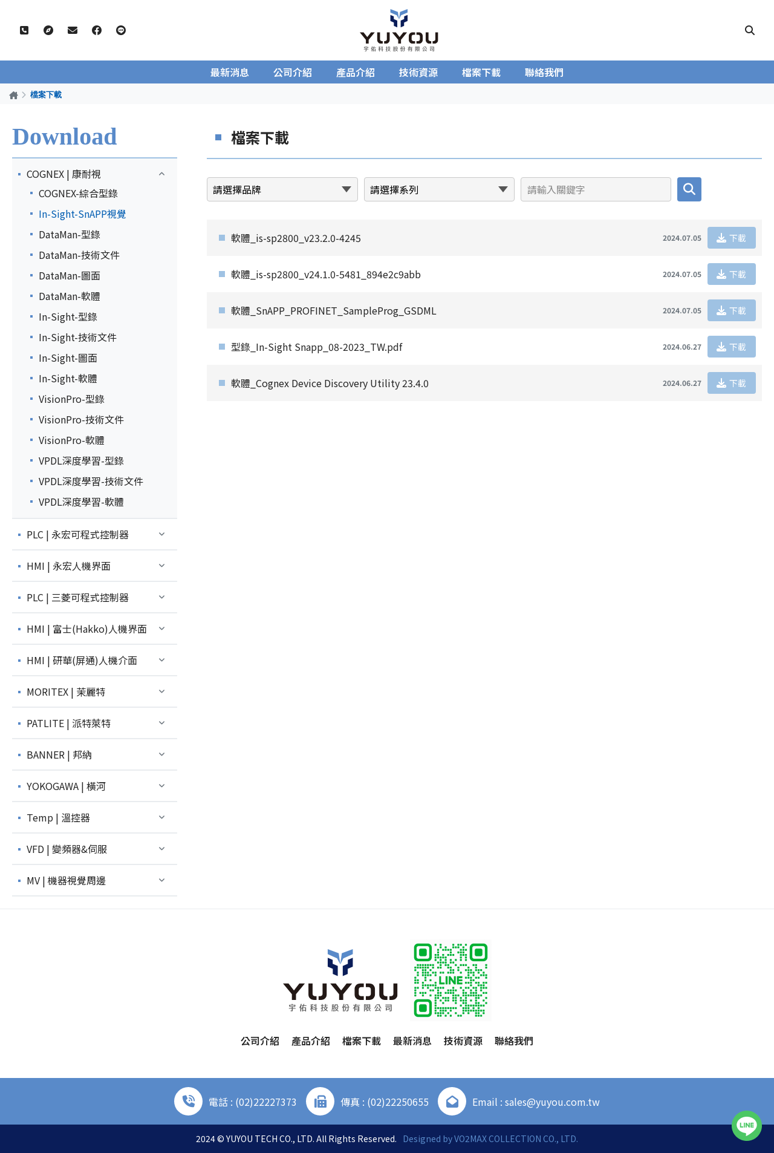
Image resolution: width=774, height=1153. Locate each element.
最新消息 (229, 72)
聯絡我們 (544, 72)
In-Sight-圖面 (68, 357)
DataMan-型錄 (69, 234)
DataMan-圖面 (69, 275)
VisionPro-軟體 (72, 440)
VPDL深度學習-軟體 (81, 501)
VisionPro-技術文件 (81, 419)
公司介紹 (292, 72)
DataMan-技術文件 (79, 254)
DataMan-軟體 (69, 296)
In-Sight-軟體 (68, 378)
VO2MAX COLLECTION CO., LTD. (516, 1138)
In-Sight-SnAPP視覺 (82, 213)
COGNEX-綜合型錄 (78, 193)
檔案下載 (481, 72)
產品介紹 (355, 72)
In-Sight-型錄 (68, 316)
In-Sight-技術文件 (78, 337)
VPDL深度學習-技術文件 (91, 481)
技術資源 (418, 72)
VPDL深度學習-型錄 (81, 460)
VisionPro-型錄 (72, 398)
